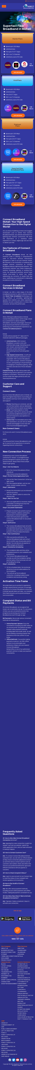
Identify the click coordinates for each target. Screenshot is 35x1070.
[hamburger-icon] (4, 6)
